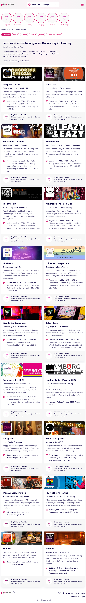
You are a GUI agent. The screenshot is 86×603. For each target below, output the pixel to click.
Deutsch (17, 593)
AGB (59, 593)
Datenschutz (68, 593)
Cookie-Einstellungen (76, 596)
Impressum (80, 593)
